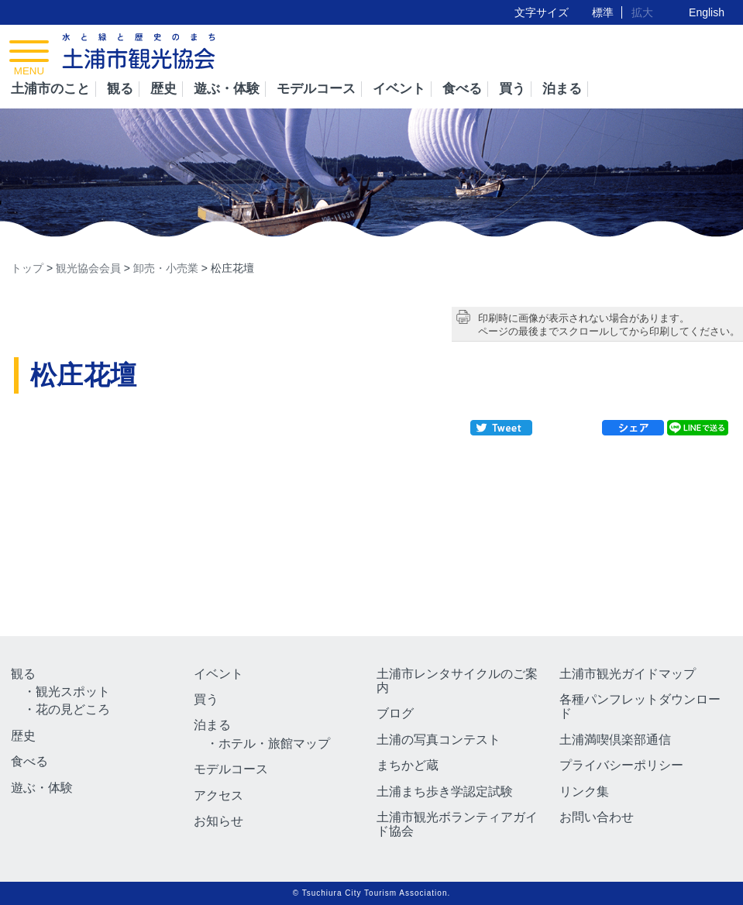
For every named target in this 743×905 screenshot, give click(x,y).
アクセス (218, 795)
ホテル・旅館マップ (274, 743)
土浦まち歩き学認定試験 (445, 791)
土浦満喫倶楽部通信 (615, 739)
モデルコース (316, 88)
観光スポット (73, 691)
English (706, 12)
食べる (462, 88)
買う (512, 88)
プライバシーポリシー (621, 765)
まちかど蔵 (408, 765)
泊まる (562, 88)
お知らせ (218, 821)
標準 (603, 12)
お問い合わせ (596, 817)
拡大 (642, 12)
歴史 (163, 88)
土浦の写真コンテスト (438, 739)
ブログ (395, 713)
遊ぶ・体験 (227, 88)
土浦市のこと (50, 88)
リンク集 (584, 791)
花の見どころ (73, 709)
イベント (399, 88)
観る (120, 88)
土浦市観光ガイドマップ (627, 673)
